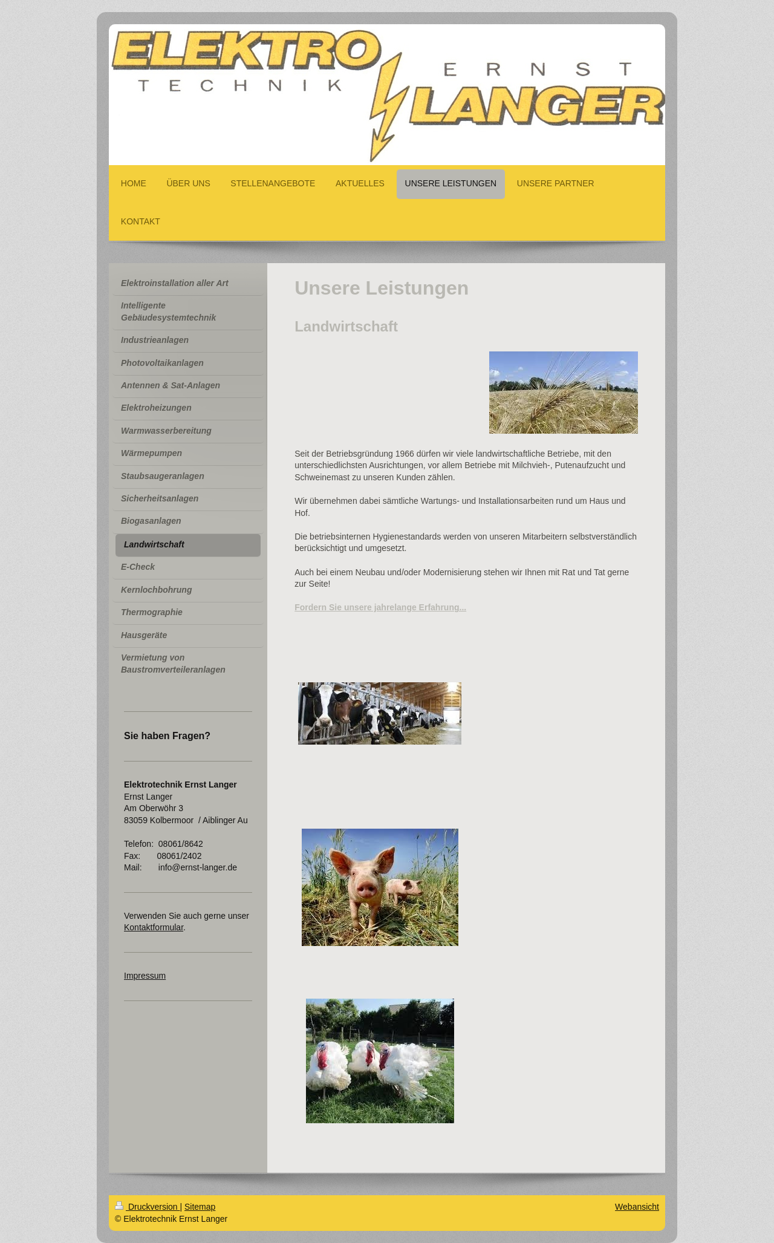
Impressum (145, 975)
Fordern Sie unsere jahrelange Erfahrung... (380, 607)
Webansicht (637, 1207)
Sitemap (199, 1207)
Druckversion (147, 1207)
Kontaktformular (153, 927)
